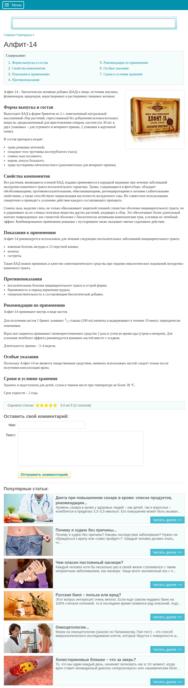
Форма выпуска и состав (30, 63)
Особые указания (116, 68)
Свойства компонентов (28, 68)
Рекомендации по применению (126, 63)
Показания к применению (30, 74)
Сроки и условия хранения (123, 74)
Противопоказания (25, 80)
